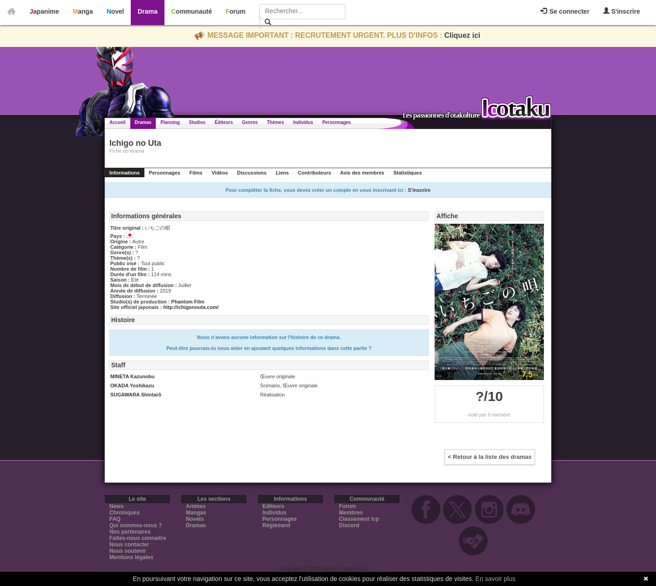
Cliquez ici (462, 35)
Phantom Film (188, 301)
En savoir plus (496, 578)
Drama (148, 11)
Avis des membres (362, 172)
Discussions (251, 172)
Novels (195, 519)
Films (196, 172)
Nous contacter (129, 544)
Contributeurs (314, 172)
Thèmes (275, 122)
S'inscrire (621, 11)
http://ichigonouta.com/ (191, 307)
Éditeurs (224, 122)
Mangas (196, 512)
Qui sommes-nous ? (135, 525)
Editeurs (273, 506)
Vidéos (219, 172)
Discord (349, 525)
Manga (83, 11)
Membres (351, 512)
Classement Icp (359, 519)
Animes (195, 506)
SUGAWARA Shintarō (135, 394)
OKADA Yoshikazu (132, 385)
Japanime (44, 11)
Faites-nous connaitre (137, 538)
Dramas (143, 122)
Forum (236, 11)
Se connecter (564, 11)
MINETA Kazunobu (132, 376)
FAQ (115, 519)
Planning (169, 122)
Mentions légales (131, 557)
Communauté (191, 11)
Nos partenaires (130, 532)
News (116, 506)
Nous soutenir (127, 551)
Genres (249, 122)
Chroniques (124, 512)
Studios (197, 122)
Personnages (336, 122)
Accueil (117, 122)
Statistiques (407, 172)
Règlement (276, 525)
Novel (115, 11)
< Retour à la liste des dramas (490, 456)
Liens (282, 172)
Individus (303, 122)
